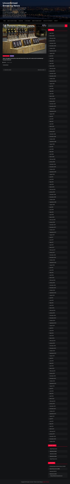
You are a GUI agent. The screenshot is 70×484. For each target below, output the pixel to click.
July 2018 (51, 207)
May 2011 (51, 423)
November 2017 (53, 227)
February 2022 (52, 98)
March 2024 (52, 35)
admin (5, 62)
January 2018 (52, 222)
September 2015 (53, 292)
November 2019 (53, 166)
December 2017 (53, 224)
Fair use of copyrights (47, 20)
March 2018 (52, 217)
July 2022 (51, 86)
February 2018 (52, 219)
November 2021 (53, 106)
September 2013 (53, 353)
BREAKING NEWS (7, 69)
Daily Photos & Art (6, 55)
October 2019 (52, 169)
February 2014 (52, 340)
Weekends (52, 473)
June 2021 (52, 118)
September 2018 (53, 202)
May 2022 (51, 91)
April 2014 (52, 335)
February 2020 (52, 159)
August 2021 (52, 113)
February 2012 (52, 401)
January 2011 (52, 433)
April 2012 (52, 396)
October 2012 (52, 381)
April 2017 (52, 244)
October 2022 (52, 78)
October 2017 (52, 229)
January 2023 (52, 71)
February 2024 (52, 38)
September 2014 (53, 323)
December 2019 (53, 164)
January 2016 (52, 282)
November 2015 (53, 287)
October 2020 (52, 139)
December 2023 (53, 43)
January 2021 (52, 131)
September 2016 (53, 262)
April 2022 (52, 93)
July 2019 (51, 176)
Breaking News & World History (56, 466)
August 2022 (52, 83)
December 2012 (53, 375)
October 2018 (52, 199)
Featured (12, 55)
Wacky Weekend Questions (55, 475)
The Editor (21, 20)
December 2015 (53, 285)
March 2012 (52, 398)
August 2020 (52, 144)
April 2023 (52, 63)
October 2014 (52, 320)
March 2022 (52, 96)
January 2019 (52, 192)
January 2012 (52, 403)
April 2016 (52, 275)
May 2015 (51, 302)
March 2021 (52, 126)
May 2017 (51, 242)
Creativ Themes (46, 481)
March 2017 (52, 247)
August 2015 (52, 295)
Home (4, 20)
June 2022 (52, 88)
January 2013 (52, 373)
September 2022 (53, 81)
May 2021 (51, 121)
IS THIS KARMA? (27, 20)
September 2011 (53, 413)
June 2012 (52, 391)
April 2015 (52, 305)
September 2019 (53, 171)
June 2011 (52, 421)
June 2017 (52, 239)
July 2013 (51, 358)
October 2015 (52, 290)
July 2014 (51, 328)
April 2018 (52, 214)
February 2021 (52, 129)
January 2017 (52, 252)
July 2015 (51, 297)
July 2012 (51, 388)
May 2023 (51, 61)
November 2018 (53, 197)
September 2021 (53, 111)
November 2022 (53, 76)
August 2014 (52, 325)
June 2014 (52, 330)
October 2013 (52, 350)
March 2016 (52, 277)
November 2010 (53, 438)
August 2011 (52, 416)
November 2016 (53, 257)
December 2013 (53, 345)
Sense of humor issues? (37, 20)
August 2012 (52, 386)
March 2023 (52, 66)
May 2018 (51, 212)
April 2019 (52, 184)
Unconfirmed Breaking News (11, 4)
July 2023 (51, 55)
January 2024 (52, 40)
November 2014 (53, 318)
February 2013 (52, 370)
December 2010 (53, 436)
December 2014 (53, 315)
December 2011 (53, 406)
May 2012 (51, 393)
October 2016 (52, 260)
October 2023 (52, 48)
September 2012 (53, 383)
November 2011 (53, 408)
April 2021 (52, 124)
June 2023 (52, 58)
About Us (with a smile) (12, 20)
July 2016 (51, 267)
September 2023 (53, 50)
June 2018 (52, 209)
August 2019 (52, 174)
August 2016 (52, 265)
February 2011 (52, 431)
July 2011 (51, 418)
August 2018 (52, 204)
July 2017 (51, 237)
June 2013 (52, 360)
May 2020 (51, 151)
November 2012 (53, 378)
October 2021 (52, 108)
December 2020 (53, 134)
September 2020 (53, 141)
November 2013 (53, 348)
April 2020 (52, 154)
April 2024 (52, 33)
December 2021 (53, 103)
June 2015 (52, 300)
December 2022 (53, 73)
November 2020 (53, 136)
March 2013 (52, 368)
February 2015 (52, 310)
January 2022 (52, 101)
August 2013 (52, 355)
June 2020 (52, 149)
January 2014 (52, 343)
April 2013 (52, 365)
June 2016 (52, 270)
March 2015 (52, 307)
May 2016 (51, 272)
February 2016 (52, 280)
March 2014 (52, 338)
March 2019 (52, 187)
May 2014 (51, 333)
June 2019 (52, 179)
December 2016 (53, 255)
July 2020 (51, 146)
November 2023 (53, 45)
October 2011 (52, 411)
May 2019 (51, 181)
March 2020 (52, 156)
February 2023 (52, 68)
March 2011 (52, 428)
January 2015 (52, 312)
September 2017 (53, 232)
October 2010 (52, 441)
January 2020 (52, 161)
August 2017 (52, 234)
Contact (56, 20)
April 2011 (52, 426)
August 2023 (52, 53)
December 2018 (53, 194)
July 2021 (51, 116)
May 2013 (51, 363)
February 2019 (52, 189)
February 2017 (52, 250)
